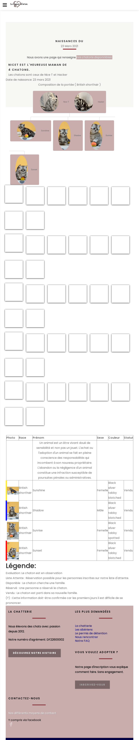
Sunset (24, 169)
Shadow (68, 135)
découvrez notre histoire (34, 653)
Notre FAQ (82, 641)
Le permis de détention (91, 633)
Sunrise (99, 135)
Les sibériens (84, 630)
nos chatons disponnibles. (94, 57)
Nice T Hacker (69, 102)
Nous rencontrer (86, 637)
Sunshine (30, 130)
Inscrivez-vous (92, 684)
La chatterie (83, 626)
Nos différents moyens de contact (32, 713)
